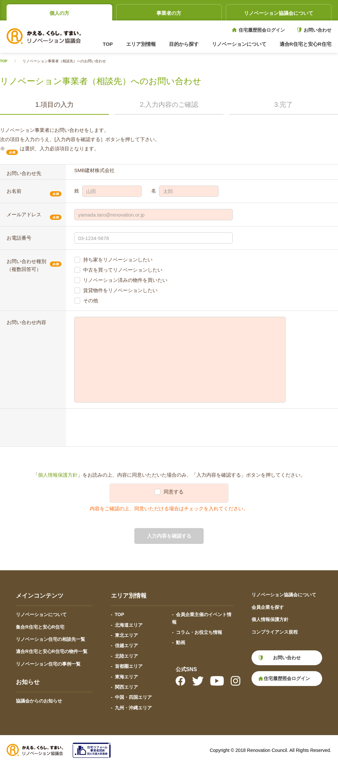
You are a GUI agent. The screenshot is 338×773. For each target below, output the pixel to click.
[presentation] (124, 427)
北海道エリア (129, 625)
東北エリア (126, 635)
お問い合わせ (317, 30)
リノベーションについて (41, 614)
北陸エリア (126, 656)
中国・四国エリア (133, 697)
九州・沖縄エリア (133, 707)
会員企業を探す (268, 607)
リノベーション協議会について (278, 13)
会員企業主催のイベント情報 (201, 618)
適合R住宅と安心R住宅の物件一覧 (51, 651)
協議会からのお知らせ (39, 700)
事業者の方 (168, 13)
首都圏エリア (129, 666)
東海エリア (126, 676)
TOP (108, 44)
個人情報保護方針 (58, 475)
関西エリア (126, 687)
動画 (180, 642)
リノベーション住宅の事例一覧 (48, 664)
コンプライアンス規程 (275, 632)
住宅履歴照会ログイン (262, 30)
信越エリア (126, 645)
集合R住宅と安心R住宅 (40, 627)
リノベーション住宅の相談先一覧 (50, 639)
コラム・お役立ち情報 (199, 632)
